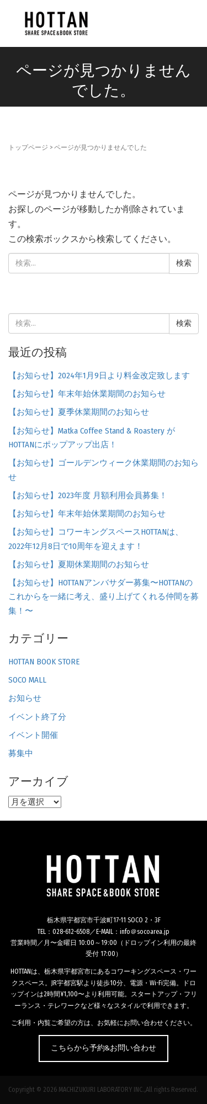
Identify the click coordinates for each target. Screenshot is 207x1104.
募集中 (20, 753)
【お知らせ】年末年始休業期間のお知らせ (87, 394)
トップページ (28, 147)
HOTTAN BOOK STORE (43, 662)
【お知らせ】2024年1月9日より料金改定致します (99, 376)
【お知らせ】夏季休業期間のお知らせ (78, 412)
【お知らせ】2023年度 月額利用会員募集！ (87, 495)
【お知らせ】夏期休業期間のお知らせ (78, 564)
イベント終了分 (37, 717)
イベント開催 (33, 735)
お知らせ (24, 698)
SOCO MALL (27, 680)
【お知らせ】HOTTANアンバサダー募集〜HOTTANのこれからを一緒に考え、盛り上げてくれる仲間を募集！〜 (103, 597)
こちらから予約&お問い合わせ (103, 1048)
